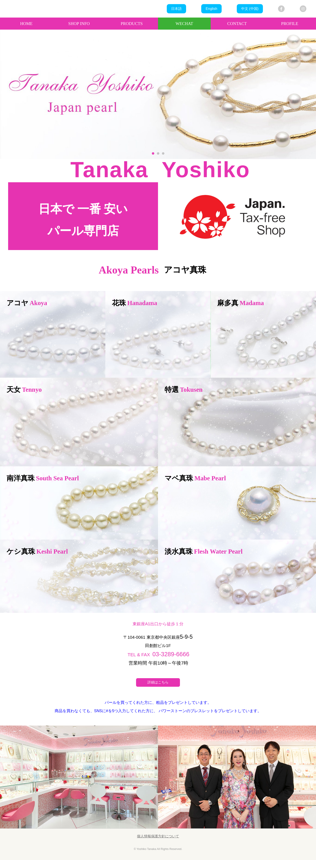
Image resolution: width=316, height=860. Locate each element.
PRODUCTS (132, 23)
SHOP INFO (79, 23)
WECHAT (184, 23)
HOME (26, 23)
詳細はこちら (158, 682)
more (52, 334)
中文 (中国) (250, 9)
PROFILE (289, 23)
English (211, 9)
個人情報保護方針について (158, 836)
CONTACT (237, 23)
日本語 (176, 9)
